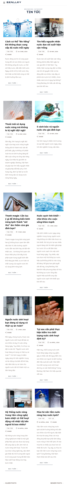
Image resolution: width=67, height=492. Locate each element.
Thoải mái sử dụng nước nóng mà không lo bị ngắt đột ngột (16, 127)
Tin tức (10, 51)
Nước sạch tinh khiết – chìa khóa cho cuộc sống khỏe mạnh (48, 218)
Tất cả (51, 418)
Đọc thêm (12, 83)
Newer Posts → (57, 483)
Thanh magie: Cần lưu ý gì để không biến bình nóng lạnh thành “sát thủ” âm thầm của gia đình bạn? (17, 222)
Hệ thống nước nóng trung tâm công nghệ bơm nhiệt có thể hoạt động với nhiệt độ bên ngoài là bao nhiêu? (17, 418)
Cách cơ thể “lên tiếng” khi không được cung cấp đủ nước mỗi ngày (17, 44)
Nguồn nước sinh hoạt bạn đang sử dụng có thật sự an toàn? (17, 322)
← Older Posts (9, 483)
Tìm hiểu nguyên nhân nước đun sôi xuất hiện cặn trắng (49, 44)
